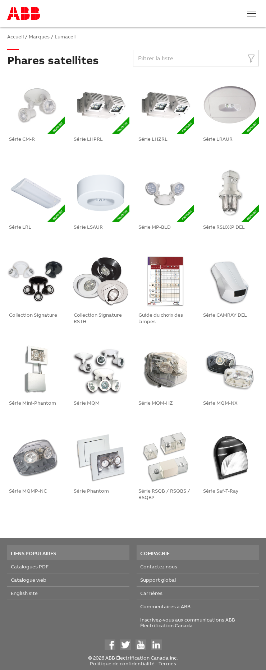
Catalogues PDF (30, 566)
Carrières (151, 593)
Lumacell (65, 36)
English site (24, 593)
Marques (39, 36)
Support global (158, 579)
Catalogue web (28, 579)
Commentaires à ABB (165, 606)
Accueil (15, 36)
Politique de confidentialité (122, 663)
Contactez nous (158, 566)
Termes (167, 663)
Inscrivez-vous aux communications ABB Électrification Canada (187, 622)
